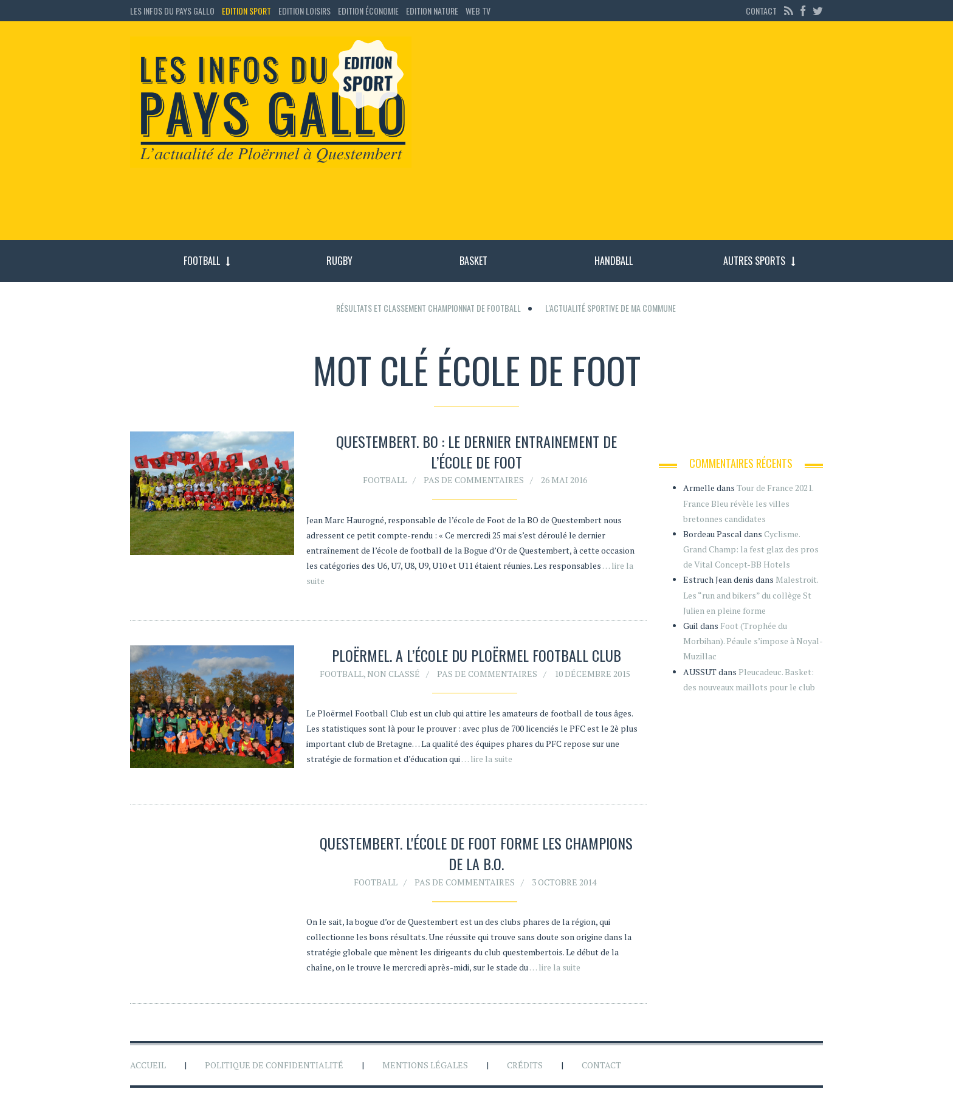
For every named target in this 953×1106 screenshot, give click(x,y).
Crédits (525, 1065)
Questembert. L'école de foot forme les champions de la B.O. (476, 855)
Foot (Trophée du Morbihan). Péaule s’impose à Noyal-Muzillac (753, 641)
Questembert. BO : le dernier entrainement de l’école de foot (476, 451)
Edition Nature (432, 10)
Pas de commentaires (474, 480)
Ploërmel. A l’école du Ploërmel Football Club (476, 655)
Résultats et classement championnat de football (428, 307)
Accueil (148, 1065)
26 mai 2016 (564, 480)
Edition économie (368, 10)
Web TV (478, 10)
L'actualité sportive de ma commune (610, 307)
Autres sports (754, 260)
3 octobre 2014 (564, 884)
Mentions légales (425, 1065)
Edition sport (246, 10)
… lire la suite (486, 758)
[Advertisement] (627, 137)
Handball (613, 260)
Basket (473, 260)
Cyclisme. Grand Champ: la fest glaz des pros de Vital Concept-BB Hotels (751, 549)
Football (202, 260)
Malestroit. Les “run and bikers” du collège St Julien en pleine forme (750, 595)
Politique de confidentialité (274, 1065)
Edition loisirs (304, 10)
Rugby (339, 260)
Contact (761, 10)
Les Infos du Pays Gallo (172, 10)
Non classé (393, 673)
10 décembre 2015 (592, 673)
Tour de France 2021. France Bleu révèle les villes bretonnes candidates (748, 503)
